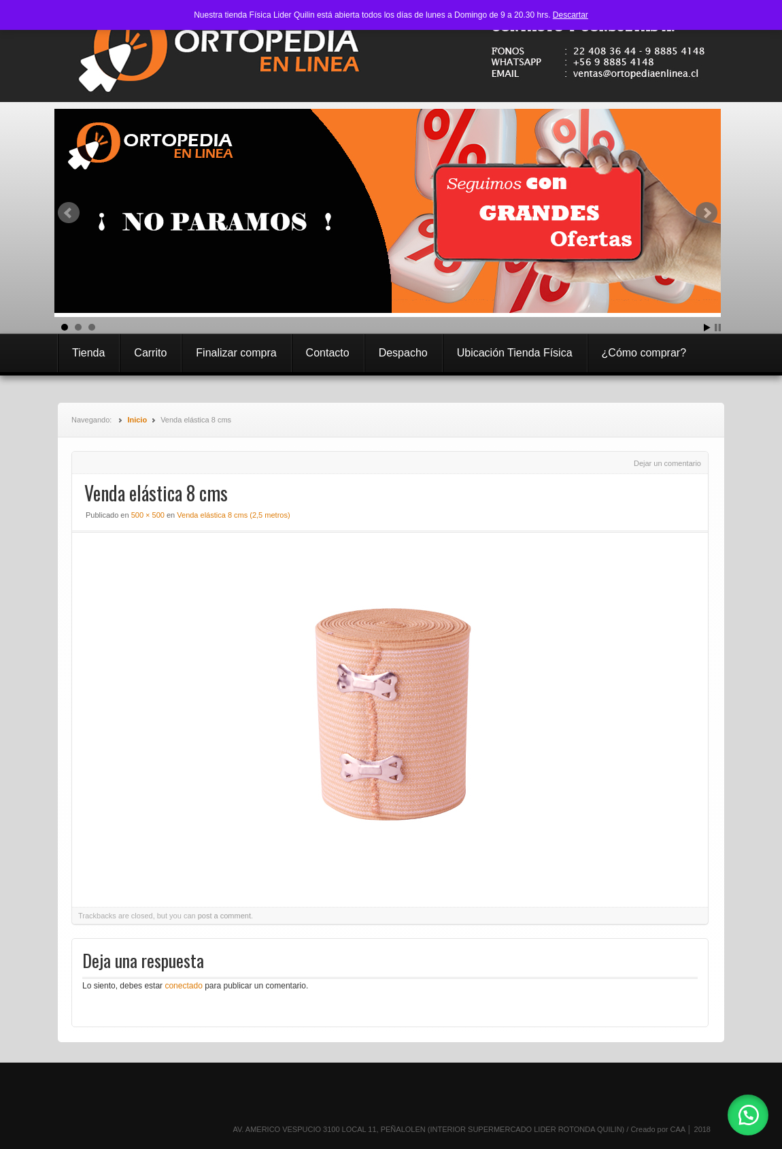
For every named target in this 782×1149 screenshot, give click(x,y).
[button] (748, 1115)
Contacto (328, 353)
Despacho (403, 353)
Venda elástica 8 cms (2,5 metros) (233, 515)
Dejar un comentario (667, 463)
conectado (183, 985)
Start (707, 327)
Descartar (570, 15)
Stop (718, 327)
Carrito (150, 353)
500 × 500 (148, 515)
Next (706, 213)
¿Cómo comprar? (644, 353)
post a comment (224, 916)
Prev (69, 213)
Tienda (88, 353)
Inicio (137, 420)
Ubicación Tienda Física (515, 353)
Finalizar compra (236, 353)
